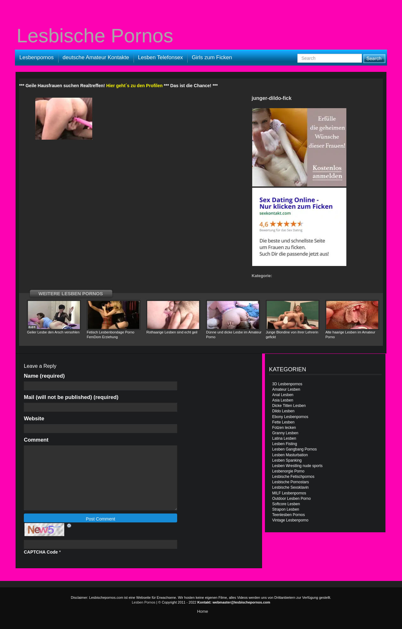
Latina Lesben (284, 438)
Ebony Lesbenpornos (290, 417)
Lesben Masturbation (290, 455)
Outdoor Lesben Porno (291, 498)
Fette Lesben (283, 422)
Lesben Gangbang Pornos (294, 449)
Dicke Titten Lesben (289, 405)
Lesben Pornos (144, 602)
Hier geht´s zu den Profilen (134, 85)
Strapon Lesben (285, 509)
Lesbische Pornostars (290, 482)
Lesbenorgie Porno (288, 471)
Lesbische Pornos (95, 35)
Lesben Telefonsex (160, 57)
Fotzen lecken (284, 427)
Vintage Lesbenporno (290, 520)
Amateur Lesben (286, 389)
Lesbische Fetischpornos (293, 476)
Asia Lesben (282, 400)
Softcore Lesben (286, 504)
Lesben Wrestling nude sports (297, 466)
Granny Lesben (285, 433)
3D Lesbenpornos (287, 384)
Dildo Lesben (283, 411)
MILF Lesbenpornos (289, 493)
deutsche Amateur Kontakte (96, 57)
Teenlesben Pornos (288, 515)
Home (202, 611)
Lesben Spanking (287, 460)
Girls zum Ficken (212, 57)
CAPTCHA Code (41, 552)
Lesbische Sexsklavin (290, 487)
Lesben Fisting (284, 444)
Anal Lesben (283, 395)
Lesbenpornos (36, 57)
